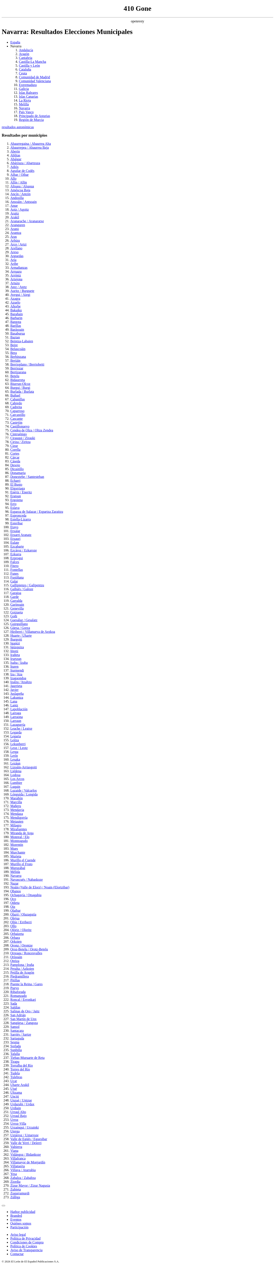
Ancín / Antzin (20, 194)
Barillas (15, 325)
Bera (13, 353)
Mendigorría (19, 817)
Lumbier (16, 783)
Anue (14, 205)
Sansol (15, 1027)
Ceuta (23, 73)
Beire (14, 345)
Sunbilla (16, 1050)
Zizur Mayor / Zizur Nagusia (30, 1185)
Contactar (17, 1254)
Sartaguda (17, 1038)
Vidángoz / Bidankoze (25, 1154)
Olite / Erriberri (21, 922)
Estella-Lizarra (20, 519)
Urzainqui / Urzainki (24, 1127)
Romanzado (18, 996)
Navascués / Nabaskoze (26, 879)
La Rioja (25, 100)
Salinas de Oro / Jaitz (25, 1011)
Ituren (14, 666)
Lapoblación (19, 709)
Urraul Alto (18, 1112)
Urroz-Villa (18, 1123)
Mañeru (15, 806)
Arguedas (16, 256)
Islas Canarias (28, 96)
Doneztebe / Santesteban (27, 477)
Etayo (14, 527)
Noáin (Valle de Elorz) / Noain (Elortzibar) (39, 887)
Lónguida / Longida (24, 794)
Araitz (14, 213)
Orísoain (16, 957)
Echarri (15, 480)
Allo (13, 178)
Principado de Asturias (34, 116)
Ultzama (16, 1092)
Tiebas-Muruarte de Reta (27, 1058)
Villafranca (18, 1158)
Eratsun (15, 496)
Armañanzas (19, 267)
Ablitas (15, 155)
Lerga (14, 752)
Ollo (13, 926)
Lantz (14, 705)
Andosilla (17, 198)
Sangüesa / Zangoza (24, 1023)
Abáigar (15, 159)
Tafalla (15, 1054)
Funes (14, 573)
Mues (14, 848)
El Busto (16, 484)
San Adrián (18, 1015)
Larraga (15, 713)
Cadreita (16, 407)
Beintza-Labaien (21, 341)
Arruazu (15, 271)
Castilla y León (29, 65)
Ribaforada (18, 992)
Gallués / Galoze (21, 589)
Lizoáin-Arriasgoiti (23, 767)
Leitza (14, 740)
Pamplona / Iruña (22, 965)
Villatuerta (17, 1166)
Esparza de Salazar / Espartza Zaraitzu (36, 511)
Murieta (15, 856)
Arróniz (15, 275)
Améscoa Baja (20, 190)
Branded (16, 1215)
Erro (13, 504)
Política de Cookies (23, 1246)
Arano (14, 229)
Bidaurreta (17, 380)
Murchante (17, 852)
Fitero (14, 566)
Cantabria (25, 58)
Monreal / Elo (19, 837)
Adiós (14, 167)
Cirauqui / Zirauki (22, 438)
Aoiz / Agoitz (19, 209)
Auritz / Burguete (22, 291)
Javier (14, 690)
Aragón (24, 54)
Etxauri (15, 539)
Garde (14, 597)
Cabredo (16, 403)
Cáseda (15, 461)
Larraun (15, 721)
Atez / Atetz (18, 287)
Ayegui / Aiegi (20, 295)
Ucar (13, 1081)
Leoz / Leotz (19, 748)
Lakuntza (16, 697)
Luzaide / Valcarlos (23, 790)
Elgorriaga (17, 488)
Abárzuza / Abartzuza (25, 163)
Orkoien (15, 941)
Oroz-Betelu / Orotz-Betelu (29, 949)
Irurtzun (15, 659)
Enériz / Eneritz (21, 492)
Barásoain (17, 329)
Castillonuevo (19, 426)
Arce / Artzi (18, 244)
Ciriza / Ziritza (20, 442)
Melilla (24, 104)
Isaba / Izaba (19, 662)
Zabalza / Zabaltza (23, 1178)
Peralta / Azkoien (22, 968)
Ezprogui (16, 558)
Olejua (15, 918)
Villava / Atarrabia (23, 1170)
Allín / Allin (18, 182)
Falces (14, 562)
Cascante (16, 418)
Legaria (15, 736)
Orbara (15, 937)
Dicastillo (17, 469)
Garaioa (15, 593)
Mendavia (17, 810)
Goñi (13, 616)
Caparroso (17, 411)
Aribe (14, 264)
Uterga (15, 1131)
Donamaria (18, 473)
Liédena (15, 771)
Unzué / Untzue (21, 1100)
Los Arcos (17, 779)
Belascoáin (17, 349)
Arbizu (15, 240)
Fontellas (16, 569)
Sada (13, 1003)
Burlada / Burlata (22, 391)
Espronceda (18, 515)
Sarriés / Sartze (20, 1034)
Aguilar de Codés (22, 171)
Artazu (15, 283)
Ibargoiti (16, 639)
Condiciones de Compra (27, 1242)
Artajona (16, 279)
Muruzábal (17, 868)
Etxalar (15, 531)
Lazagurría (17, 724)
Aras (13, 236)
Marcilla (16, 802)
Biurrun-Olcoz (20, 384)
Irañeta (15, 655)
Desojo (15, 465)
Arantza (15, 233)
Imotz (14, 651)
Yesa (13, 1174)
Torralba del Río (21, 1065)
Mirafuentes (18, 829)
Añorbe (15, 306)
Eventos (15, 1219)
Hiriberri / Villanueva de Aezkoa (32, 631)
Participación (19, 1227)
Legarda (15, 732)
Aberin (15, 151)
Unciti (14, 1096)
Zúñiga (15, 1197)
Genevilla (17, 608)
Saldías (15, 1007)
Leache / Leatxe (21, 728)
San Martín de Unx (23, 1019)
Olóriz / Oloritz (21, 930)
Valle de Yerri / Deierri (25, 1143)
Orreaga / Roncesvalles (26, 953)
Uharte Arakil (19, 1085)
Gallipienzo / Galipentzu (27, 585)
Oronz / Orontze (21, 945)
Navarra (24, 108)
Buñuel (15, 395)
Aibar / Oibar (19, 174)
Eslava (15, 508)
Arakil (14, 217)
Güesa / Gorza (20, 628)
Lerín (14, 755)
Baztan (15, 337)
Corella (15, 449)
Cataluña (25, 69)
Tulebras (16, 1077)
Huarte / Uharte (21, 635)
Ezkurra (15, 554)
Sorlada (15, 1046)
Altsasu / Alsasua (22, 186)
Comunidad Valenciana (35, 81)
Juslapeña (17, 693)
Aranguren (17, 225)
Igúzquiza (17, 647)
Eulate (14, 542)
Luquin (15, 786)
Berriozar (16, 368)
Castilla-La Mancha (32, 61)
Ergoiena (16, 500)
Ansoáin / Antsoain (23, 202)
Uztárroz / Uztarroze (24, 1135)
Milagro (15, 825)
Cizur (14, 446)
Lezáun (15, 763)
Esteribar (16, 523)
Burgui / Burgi (20, 387)
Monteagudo (19, 841)
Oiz (12, 906)
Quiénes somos (20, 1223)
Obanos (15, 891)
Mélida (15, 872)
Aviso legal (18, 1234)
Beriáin (15, 360)
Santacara (17, 1030)
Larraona (16, 717)
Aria (13, 260)
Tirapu (14, 1061)
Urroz (14, 1119)
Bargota (15, 322)
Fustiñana (17, 577)
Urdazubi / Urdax (22, 1104)
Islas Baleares (28, 92)
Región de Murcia (31, 120)
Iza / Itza (16, 674)
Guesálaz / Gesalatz (23, 620)
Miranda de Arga (22, 833)
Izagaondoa (18, 678)
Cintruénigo (18, 434)
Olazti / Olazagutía (23, 914)
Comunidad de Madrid (34, 77)
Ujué (13, 1088)
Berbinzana (18, 356)
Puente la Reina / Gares (26, 984)
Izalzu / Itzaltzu (21, 682)
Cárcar (15, 457)
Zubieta (15, 1189)
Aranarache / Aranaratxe (27, 221)
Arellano (16, 248)
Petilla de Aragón (22, 972)
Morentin (16, 844)
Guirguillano (19, 624)
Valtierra (16, 1147)
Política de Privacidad (25, 1238)
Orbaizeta (17, 934)
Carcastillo (17, 415)
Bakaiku (16, 310)
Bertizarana (18, 372)
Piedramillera (19, 976)
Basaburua (17, 333)
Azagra (15, 298)
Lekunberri (18, 744)
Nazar (14, 883)
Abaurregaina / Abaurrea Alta (30, 143)
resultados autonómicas (18, 127)
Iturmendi (17, 670)
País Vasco (26, 112)
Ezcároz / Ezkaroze (23, 550)
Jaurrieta (16, 686)
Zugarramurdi (19, 1193)
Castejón (16, 422)
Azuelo (15, 302)
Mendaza (16, 814)
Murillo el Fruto (21, 864)
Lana (13, 701)
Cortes (14, 453)
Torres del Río (20, 1069)
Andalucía (26, 50)
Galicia (24, 89)
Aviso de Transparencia (26, 1250)
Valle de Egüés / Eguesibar (28, 1139)
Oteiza (14, 961)
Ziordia (15, 1181)
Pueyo (14, 988)
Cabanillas (17, 399)
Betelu (14, 376)
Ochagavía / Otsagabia (25, 895)
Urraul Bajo (18, 1116)
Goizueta (16, 612)
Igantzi (15, 643)
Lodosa (15, 775)
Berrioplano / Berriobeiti (27, 364)
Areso (14, 252)
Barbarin (16, 318)
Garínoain (17, 604)
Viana (14, 1150)
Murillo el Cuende (22, 860)
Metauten (16, 821)
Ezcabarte (17, 546)
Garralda (16, 600)
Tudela (15, 1073)
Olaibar (15, 910)
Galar (14, 581)
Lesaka (15, 759)
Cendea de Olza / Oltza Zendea (31, 430)
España (15, 42)
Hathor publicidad (22, 1212)
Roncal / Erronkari (23, 999)
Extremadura (28, 85)
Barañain (16, 314)
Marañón (16, 798)
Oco (13, 899)
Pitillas (15, 980)
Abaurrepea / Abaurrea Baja (29, 147)
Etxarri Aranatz (20, 535)
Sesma (14, 1042)
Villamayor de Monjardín (27, 1162)
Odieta (15, 903)
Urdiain (15, 1108)
